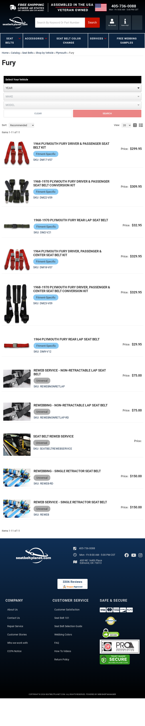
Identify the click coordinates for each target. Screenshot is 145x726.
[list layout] (141, 125)
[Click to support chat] (125, 22)
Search (107, 113)
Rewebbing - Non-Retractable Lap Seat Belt (70, 405)
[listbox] (72, 88)
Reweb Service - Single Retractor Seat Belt (70, 502)
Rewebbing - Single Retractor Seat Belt (66, 471)
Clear (38, 113)
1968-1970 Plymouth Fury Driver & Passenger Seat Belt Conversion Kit (71, 183)
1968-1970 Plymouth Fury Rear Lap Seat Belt (70, 220)
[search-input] (58, 22)
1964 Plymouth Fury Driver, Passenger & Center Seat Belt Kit (67, 253)
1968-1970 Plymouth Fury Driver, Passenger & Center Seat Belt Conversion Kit (71, 289)
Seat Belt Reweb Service (53, 436)
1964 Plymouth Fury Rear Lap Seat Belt (66, 339)
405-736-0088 (87, 548)
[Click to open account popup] (112, 22)
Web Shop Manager (107, 694)
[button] (65, 23)
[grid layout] (135, 125)
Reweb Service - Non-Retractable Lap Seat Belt (69, 372)
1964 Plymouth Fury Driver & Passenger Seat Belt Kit (71, 145)
